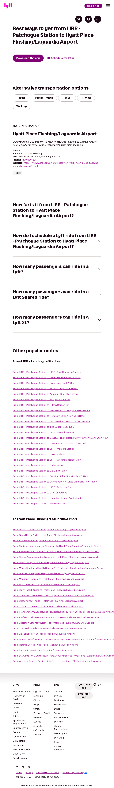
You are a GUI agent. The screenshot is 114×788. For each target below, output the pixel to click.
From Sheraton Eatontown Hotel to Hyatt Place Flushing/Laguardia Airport (53, 622)
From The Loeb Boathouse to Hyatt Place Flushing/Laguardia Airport (50, 628)
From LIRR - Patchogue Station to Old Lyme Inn (38, 465)
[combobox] (97, 684)
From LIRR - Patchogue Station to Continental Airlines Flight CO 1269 (50, 476)
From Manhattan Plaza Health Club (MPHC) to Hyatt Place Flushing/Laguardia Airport (58, 568)
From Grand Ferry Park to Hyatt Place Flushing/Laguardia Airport (48, 535)
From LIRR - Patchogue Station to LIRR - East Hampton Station (47, 372)
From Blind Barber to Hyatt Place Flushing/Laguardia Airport (45, 540)
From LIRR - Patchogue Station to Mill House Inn (39, 503)
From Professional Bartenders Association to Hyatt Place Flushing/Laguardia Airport (58, 617)
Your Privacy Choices (74, 772)
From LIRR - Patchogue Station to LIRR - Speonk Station (43, 432)
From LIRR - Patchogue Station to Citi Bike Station (40, 470)
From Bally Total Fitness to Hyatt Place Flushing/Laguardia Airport (49, 589)
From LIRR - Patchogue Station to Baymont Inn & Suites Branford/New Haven (55, 481)
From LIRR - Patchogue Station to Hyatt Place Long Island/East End (49, 443)
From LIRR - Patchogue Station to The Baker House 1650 (43, 426)
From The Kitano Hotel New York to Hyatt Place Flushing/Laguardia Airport (53, 595)
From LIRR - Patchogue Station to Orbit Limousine (40, 492)
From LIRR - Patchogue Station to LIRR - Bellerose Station (44, 487)
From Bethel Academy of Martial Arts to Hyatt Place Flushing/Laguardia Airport (55, 557)
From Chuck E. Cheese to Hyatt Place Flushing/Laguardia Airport (48, 606)
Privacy (29, 772)
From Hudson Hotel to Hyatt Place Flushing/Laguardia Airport (46, 584)
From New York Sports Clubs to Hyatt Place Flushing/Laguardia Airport (51, 562)
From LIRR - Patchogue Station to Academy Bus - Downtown (46, 393)
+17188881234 (29, 159)
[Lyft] (8, 6)
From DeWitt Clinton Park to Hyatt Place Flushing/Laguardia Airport (49, 529)
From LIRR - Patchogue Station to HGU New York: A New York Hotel (49, 415)
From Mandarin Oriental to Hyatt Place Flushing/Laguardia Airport (48, 578)
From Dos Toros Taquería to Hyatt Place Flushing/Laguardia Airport (49, 573)
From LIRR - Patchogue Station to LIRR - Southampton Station (46, 377)
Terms (19, 772)
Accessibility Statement (47, 772)
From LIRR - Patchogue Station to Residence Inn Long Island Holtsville (51, 410)
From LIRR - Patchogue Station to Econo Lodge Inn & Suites (45, 388)
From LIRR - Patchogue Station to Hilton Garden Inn (41, 404)
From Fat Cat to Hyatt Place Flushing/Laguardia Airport (42, 650)
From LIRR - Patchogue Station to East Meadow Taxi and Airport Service (51, 421)
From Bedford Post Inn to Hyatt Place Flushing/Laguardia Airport (48, 600)
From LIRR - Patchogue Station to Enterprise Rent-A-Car (43, 383)
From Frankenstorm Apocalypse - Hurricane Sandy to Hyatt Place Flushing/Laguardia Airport (63, 611)
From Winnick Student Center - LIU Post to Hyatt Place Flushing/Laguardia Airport (57, 661)
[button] (108, 5)
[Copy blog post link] (97, 19)
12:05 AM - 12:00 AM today (28, 153)
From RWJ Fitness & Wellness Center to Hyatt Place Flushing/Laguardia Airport (56, 551)
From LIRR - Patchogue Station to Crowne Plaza (39, 454)
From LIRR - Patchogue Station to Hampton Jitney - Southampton (48, 498)
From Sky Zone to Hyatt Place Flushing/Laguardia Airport (44, 633)
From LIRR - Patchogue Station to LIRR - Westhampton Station (47, 459)
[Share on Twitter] (78, 19)
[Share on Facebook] (88, 19)
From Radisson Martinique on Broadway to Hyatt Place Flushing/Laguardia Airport (57, 546)
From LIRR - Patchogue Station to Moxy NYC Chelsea (41, 399)
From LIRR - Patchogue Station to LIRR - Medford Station (44, 448)
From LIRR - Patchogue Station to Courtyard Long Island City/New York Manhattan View (60, 437)
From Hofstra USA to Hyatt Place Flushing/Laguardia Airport (45, 644)
